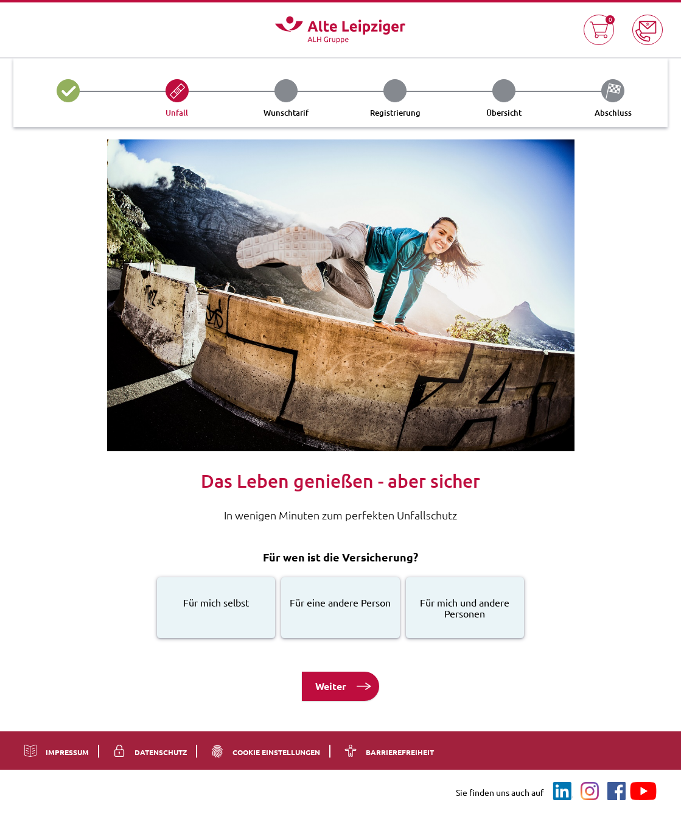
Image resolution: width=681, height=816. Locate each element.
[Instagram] (589, 791)
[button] (599, 30)
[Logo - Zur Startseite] (340, 30)
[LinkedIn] (563, 791)
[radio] (216, 607)
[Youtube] (643, 791)
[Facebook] (616, 791)
